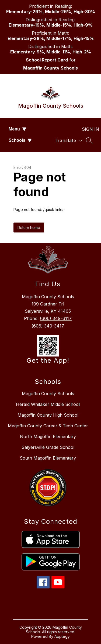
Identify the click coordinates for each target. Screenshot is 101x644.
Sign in (87, 129)
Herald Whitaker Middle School (48, 404)
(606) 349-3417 (48, 326)
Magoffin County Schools (48, 393)
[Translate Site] (68, 140)
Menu (17, 129)
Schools (20, 140)
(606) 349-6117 (56, 318)
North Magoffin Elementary (48, 436)
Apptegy (62, 636)
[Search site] (89, 140)
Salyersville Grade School (48, 447)
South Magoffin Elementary (48, 458)
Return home (29, 227)
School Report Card (47, 60)
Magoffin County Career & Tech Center (48, 425)
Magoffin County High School (48, 415)
